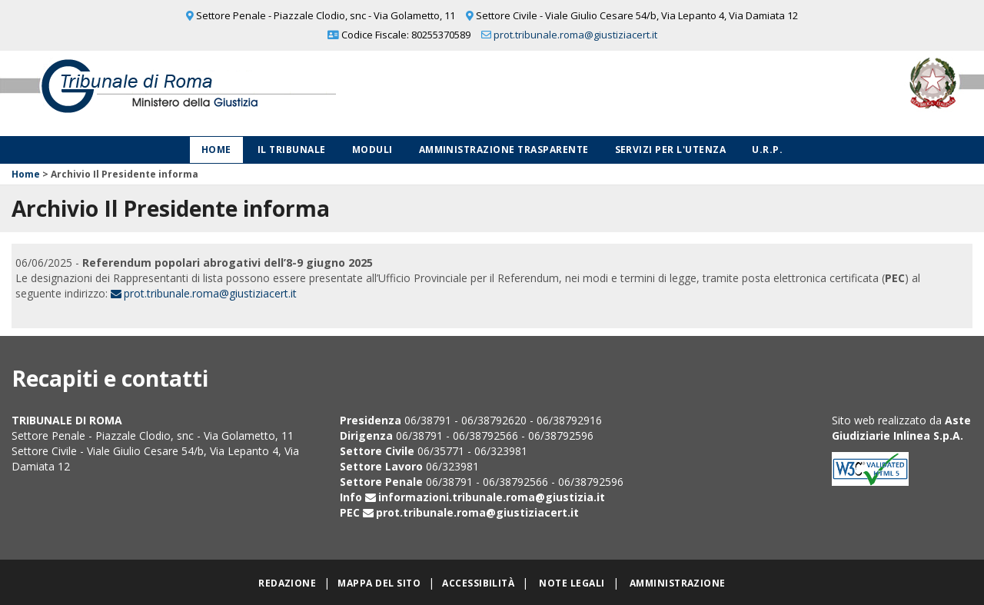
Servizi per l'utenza (670, 149)
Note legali (571, 583)
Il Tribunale (292, 149)
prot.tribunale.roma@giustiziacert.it (575, 35)
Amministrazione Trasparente (504, 149)
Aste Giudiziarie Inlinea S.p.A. (901, 428)
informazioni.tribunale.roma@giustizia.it (491, 497)
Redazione (287, 583)
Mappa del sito (379, 583)
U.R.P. (767, 149)
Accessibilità (478, 583)
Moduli (372, 149)
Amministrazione (678, 583)
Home (216, 149)
